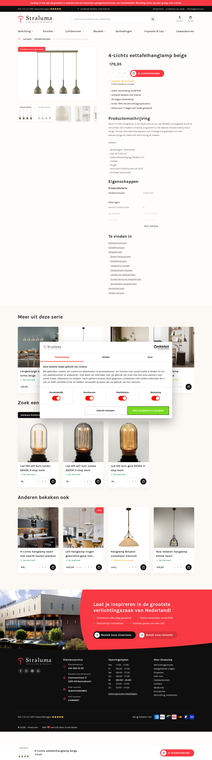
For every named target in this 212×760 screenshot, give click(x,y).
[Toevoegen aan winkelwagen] (188, 387)
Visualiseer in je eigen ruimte (32, 49)
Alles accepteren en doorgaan (148, 410)
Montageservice (195, 9)
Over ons (158, 676)
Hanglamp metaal (120, 265)
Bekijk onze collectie (156, 635)
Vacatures (159, 687)
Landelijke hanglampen (122, 274)
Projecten (159, 672)
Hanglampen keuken (121, 270)
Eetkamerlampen (117, 243)
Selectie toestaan (106, 410)
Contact (158, 683)
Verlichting (24, 31)
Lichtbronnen (73, 31)
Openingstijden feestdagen (122, 693)
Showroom (158, 9)
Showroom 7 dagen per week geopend (130, 108)
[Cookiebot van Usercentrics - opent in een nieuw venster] (156, 347)
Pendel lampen (116, 293)
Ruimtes (48, 31)
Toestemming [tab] (62, 357)
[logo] (35, 19)
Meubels (98, 31)
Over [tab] (150, 357)
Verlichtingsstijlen (163, 664)
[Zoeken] (153, 19)
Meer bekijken (151, 226)
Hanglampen (115, 252)
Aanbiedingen (124, 31)
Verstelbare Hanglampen (123, 283)
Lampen (27, 39)
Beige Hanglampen (120, 256)
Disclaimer (159, 691)
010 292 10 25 (76, 668)
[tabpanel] (106, 456)
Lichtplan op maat (175, 9)
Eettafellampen (42, 39)
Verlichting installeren (165, 695)
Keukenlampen (116, 288)
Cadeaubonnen (185, 31)
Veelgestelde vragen (164, 668)
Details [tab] (106, 357)
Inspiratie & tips (154, 31)
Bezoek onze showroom (112, 635)
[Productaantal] (118, 73)
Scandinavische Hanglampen (125, 279)
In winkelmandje (145, 73)
